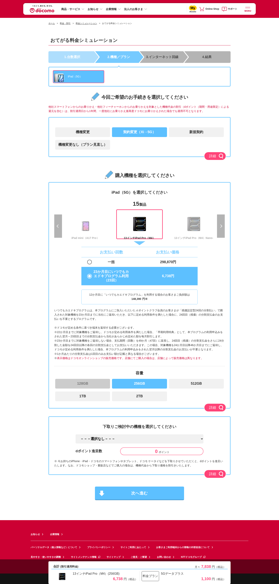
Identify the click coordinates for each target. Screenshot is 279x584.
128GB (82, 383)
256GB (139, 383)
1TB (82, 396)
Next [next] (221, 226)
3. (162, 57)
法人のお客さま (133, 9)
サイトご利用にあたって (133, 547)
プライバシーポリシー (98, 547)
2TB (139, 396)
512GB (196, 383)
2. (119, 57)
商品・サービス (70, 9)
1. (72, 57)
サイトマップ (114, 557)
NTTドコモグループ (193, 557)
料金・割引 (65, 23)
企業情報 (111, 9)
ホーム (51, 23)
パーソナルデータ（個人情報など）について (54, 547)
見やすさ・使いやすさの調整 (46, 557)
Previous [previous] (58, 226)
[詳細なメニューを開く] (247, 8)
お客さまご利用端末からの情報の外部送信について (183, 547)
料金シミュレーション (86, 23)
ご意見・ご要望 (139, 557)
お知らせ (93, 9)
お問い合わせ (164, 557)
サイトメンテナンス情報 (86, 557)
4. (207, 57)
